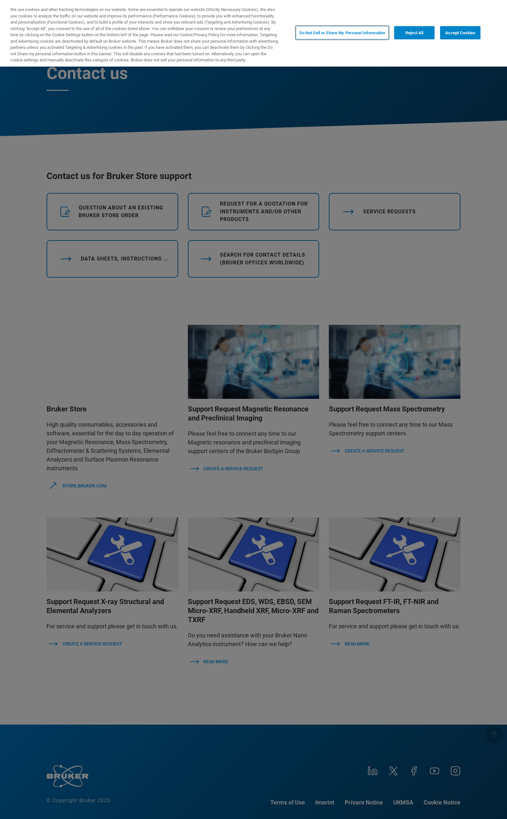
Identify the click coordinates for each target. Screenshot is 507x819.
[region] (253, 33)
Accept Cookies (460, 32)
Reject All (414, 32)
